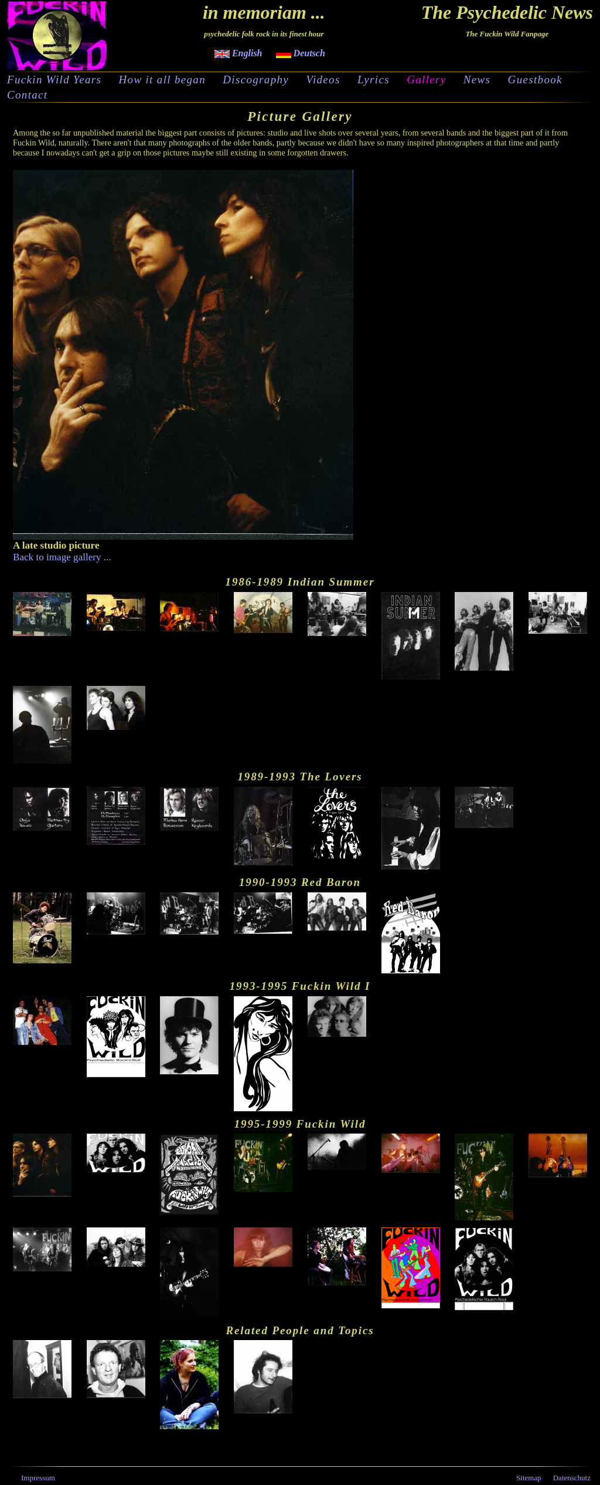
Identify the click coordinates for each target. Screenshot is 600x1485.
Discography (256, 79)
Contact (27, 95)
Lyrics (373, 79)
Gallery (426, 79)
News (477, 79)
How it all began (162, 79)
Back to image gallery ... (62, 557)
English (238, 53)
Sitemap (528, 1477)
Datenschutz (572, 1477)
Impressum (38, 1477)
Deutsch (300, 53)
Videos (323, 79)
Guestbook (535, 79)
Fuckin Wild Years (54, 79)
